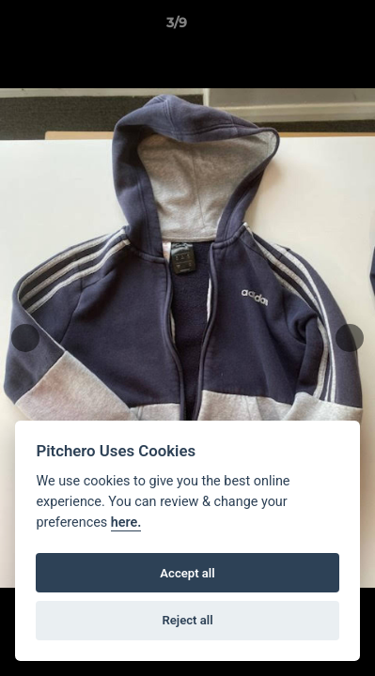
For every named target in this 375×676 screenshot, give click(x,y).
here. (126, 522)
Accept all (187, 573)
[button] (307, 27)
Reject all (187, 620)
